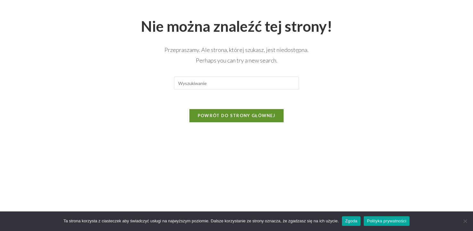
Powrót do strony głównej (236, 115)
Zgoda (351, 220)
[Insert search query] (236, 83)
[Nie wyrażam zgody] (465, 221)
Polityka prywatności (386, 220)
